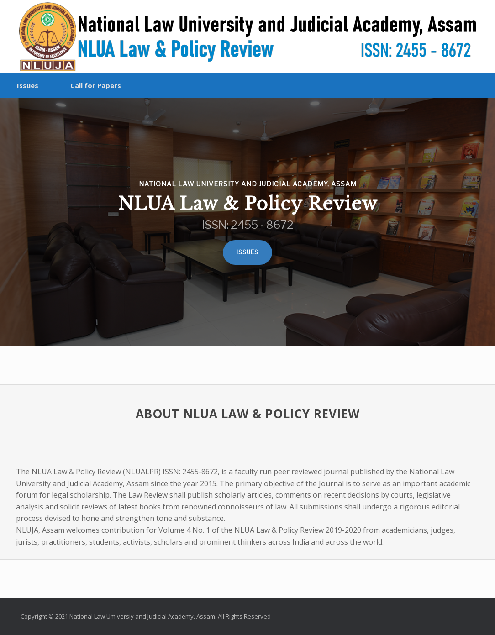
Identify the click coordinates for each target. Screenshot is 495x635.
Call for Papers (95, 85)
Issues (27, 85)
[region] (247, 222)
